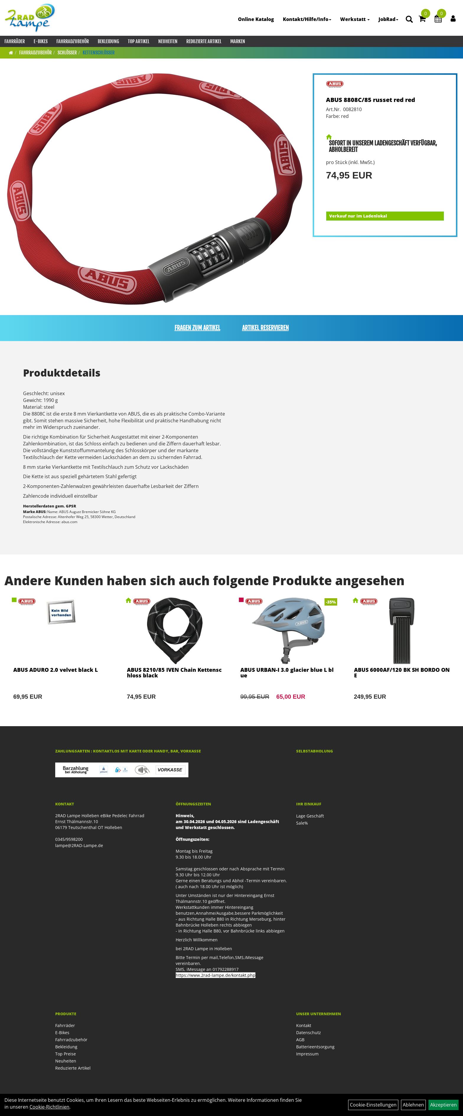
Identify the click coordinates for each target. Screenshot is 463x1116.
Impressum (307, 1054)
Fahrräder (14, 41)
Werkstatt (355, 19)
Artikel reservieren (265, 328)
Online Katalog (256, 19)
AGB (300, 1039)
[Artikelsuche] (409, 20)
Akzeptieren (443, 1105)
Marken (237, 41)
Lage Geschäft (310, 816)
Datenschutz (308, 1032)
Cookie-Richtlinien (49, 1107)
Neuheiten (167, 41)
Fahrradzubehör (72, 41)
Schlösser (67, 53)
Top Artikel (138, 41)
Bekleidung (108, 41)
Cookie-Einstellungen (373, 1105)
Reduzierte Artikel (203, 41)
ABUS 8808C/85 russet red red (370, 100)
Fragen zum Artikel (197, 328)
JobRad (388, 19)
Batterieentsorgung (315, 1047)
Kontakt (303, 1025)
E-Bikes (41, 41)
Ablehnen (413, 1105)
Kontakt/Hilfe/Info (307, 19)
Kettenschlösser (99, 53)
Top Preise (65, 1054)
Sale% (302, 823)
